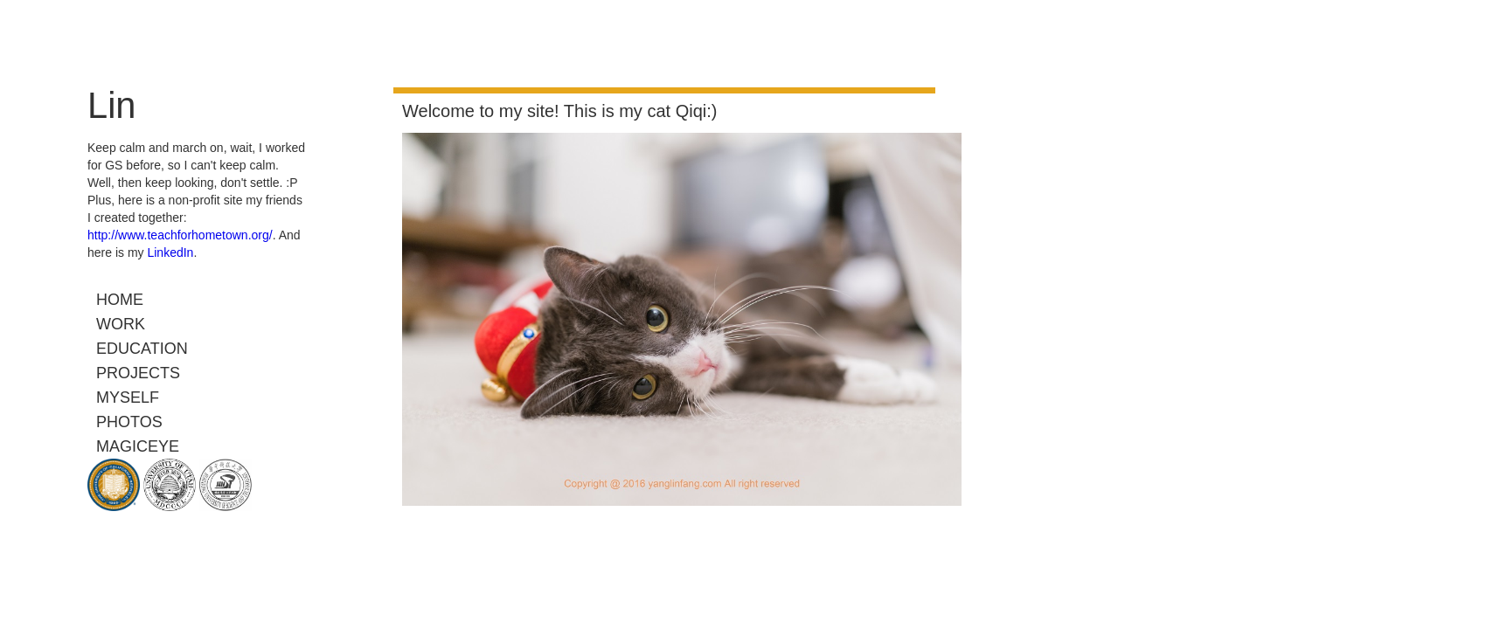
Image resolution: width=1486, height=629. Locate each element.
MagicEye (137, 446)
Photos (129, 422)
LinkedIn (170, 252)
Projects (138, 373)
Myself (127, 397)
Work (120, 324)
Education (142, 348)
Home (119, 299)
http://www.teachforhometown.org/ (180, 235)
